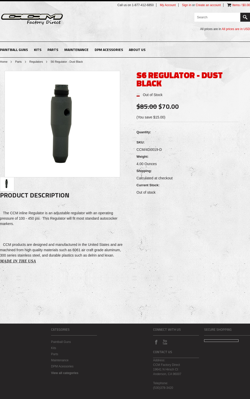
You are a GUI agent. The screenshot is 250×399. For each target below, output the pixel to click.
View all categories (64, 373)
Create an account (208, 5)
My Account (168, 5)
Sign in (186, 5)
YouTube (165, 342)
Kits (37, 49)
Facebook (156, 342)
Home (3, 61)
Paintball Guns (14, 49)
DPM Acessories (109, 49)
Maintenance (76, 49)
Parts (52, 49)
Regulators (36, 61)
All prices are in (236, 29)
